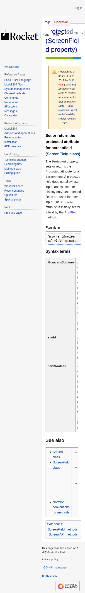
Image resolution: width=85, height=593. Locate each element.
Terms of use (49, 575)
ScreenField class (63, 154)
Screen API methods (63, 534)
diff (61, 105)
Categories (54, 524)
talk (61, 84)
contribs (70, 84)
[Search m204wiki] (76, 33)
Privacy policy (50, 559)
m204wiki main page (54, 567)
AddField (70, 212)
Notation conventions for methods (61, 507)
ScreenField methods (63, 529)
